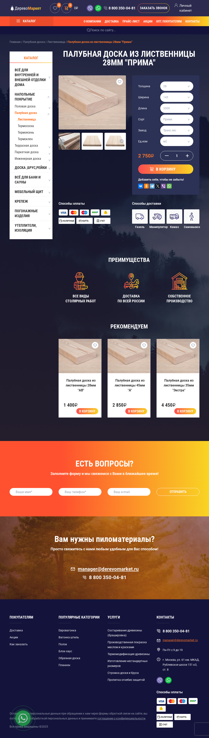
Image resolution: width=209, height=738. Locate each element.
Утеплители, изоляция (32, 227)
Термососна (26, 126)
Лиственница (27, 119)
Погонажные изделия (32, 213)
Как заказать (19, 644)
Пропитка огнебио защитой (126, 679)
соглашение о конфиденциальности (121, 718)
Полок (63, 644)
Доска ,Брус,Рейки (32, 167)
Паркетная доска (27, 152)
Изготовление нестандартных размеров (128, 663)
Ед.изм (142, 141)
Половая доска (25, 106)
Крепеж (32, 201)
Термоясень (26, 132)
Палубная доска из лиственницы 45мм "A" (130, 385)
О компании (92, 21)
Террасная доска (26, 145)
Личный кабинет (185, 8)
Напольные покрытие (32, 96)
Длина (142, 108)
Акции (147, 21)
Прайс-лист (131, 21)
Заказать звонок (153, 8)
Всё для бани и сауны (32, 179)
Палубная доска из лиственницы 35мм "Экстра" (179, 385)
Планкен (64, 665)
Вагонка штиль (69, 637)
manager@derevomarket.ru (104, 569)
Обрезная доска (69, 658)
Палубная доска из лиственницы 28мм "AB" (81, 385)
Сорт (141, 119)
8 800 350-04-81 (122, 8)
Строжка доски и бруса (123, 672)
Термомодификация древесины (129, 654)
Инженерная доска (28, 159)
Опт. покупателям (169, 21)
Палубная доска (26, 113)
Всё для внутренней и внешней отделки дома (32, 77)
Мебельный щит (32, 192)
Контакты (192, 21)
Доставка (112, 21)
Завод (142, 130)
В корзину (87, 411)
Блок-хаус (65, 651)
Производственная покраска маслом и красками (127, 645)
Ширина (143, 97)
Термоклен (25, 139)
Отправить (178, 492)
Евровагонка (67, 630)
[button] (63, 141)
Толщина (144, 86)
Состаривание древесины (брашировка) (125, 633)
